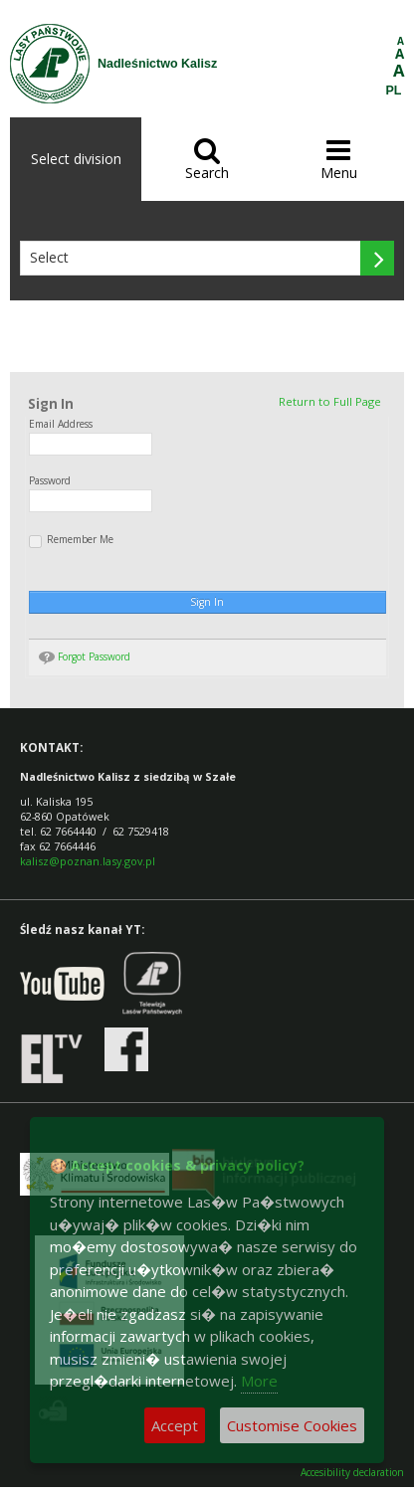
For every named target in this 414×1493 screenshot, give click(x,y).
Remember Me (71, 540)
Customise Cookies (292, 1425)
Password (50, 480)
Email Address (61, 424)
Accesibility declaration (352, 1472)
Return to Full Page (330, 401)
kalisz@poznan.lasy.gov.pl (87, 860)
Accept (174, 1425)
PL (394, 90)
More (259, 1381)
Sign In (207, 602)
